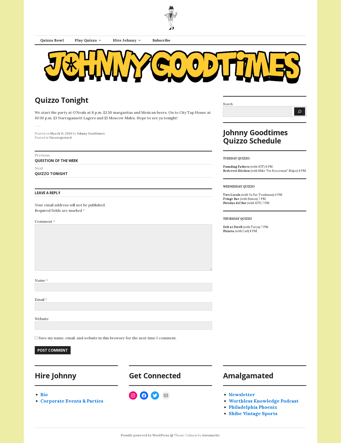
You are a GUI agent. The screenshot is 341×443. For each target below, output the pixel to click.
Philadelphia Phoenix (253, 407)
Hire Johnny (124, 40)
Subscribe (161, 40)
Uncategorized (60, 138)
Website (42, 318)
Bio (44, 394)
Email (41, 299)
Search (228, 104)
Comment (45, 221)
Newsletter (242, 394)
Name (41, 280)
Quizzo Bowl (52, 40)
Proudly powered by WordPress (145, 435)
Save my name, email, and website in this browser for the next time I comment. (108, 338)
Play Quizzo (86, 40)
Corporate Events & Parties (71, 401)
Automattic (211, 435)
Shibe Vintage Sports (253, 413)
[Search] (299, 111)
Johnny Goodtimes (91, 133)
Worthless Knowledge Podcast (263, 401)
